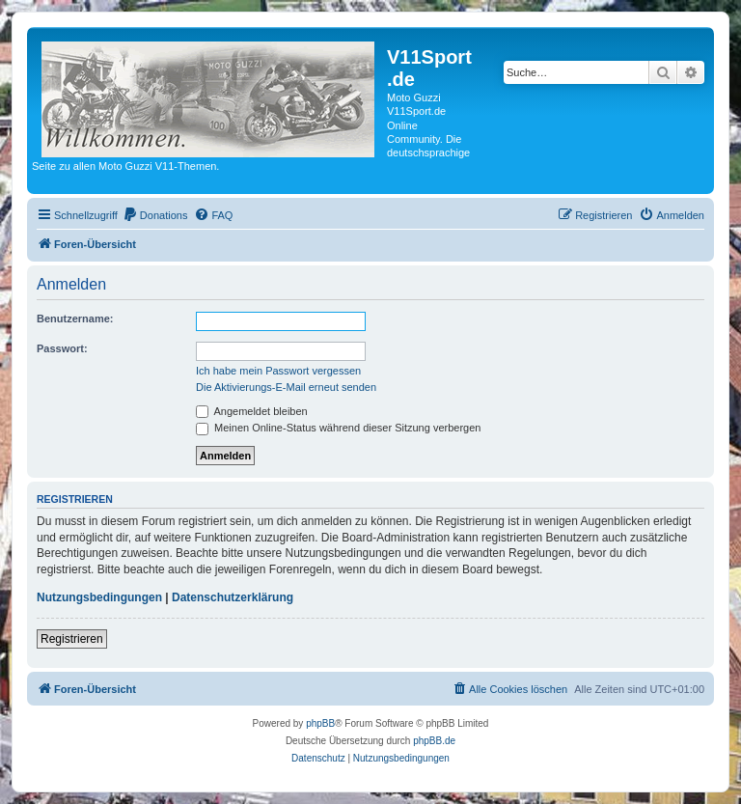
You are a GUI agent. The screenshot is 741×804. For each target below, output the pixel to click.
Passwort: (62, 348)
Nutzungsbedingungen (99, 597)
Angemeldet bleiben (252, 411)
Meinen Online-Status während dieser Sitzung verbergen (338, 427)
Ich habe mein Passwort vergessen (278, 370)
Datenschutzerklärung (232, 597)
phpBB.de (434, 740)
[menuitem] (155, 215)
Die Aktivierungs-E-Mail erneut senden (286, 387)
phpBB (320, 723)
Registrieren (72, 639)
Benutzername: (75, 318)
